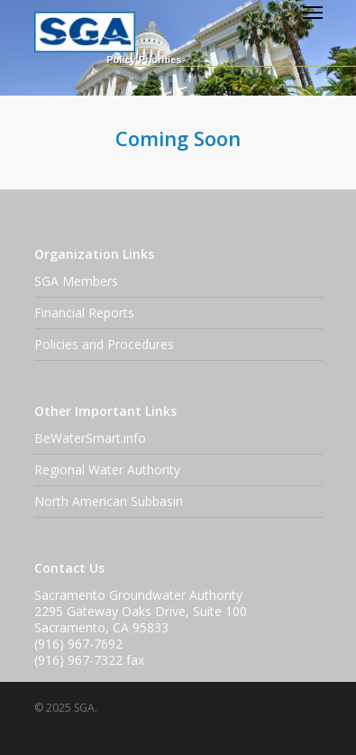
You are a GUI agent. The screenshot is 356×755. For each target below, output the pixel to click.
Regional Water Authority (107, 469)
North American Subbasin (108, 501)
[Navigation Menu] (313, 12)
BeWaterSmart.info (90, 438)
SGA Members (76, 281)
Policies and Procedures (104, 344)
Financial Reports (84, 312)
